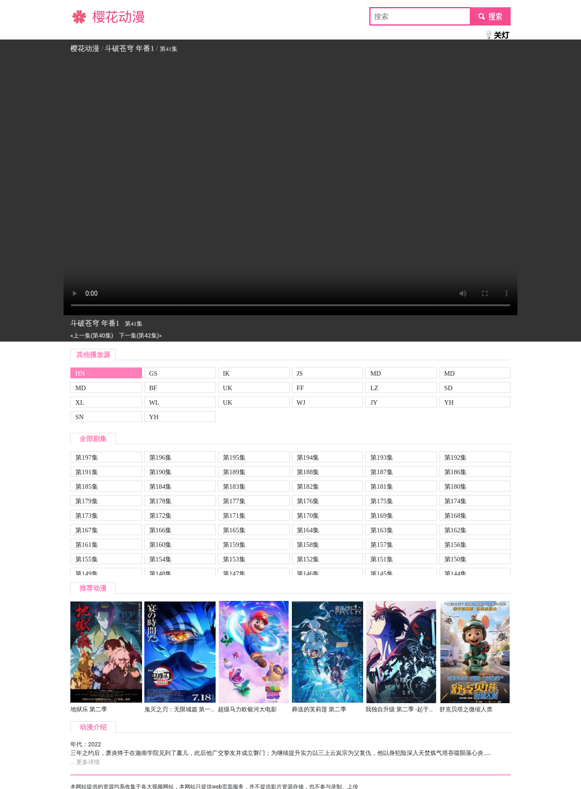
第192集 (455, 457)
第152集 (308, 559)
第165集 (234, 530)
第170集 (308, 515)
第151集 (381, 559)
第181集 (381, 486)
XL (79, 402)
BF (153, 388)
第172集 (160, 515)
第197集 (86, 457)
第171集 (234, 515)
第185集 (86, 486)
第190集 (160, 472)
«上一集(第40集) (91, 335)
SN (79, 417)
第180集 (455, 486)
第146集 (308, 573)
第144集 (455, 573)
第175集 (381, 501)
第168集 (455, 515)
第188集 (308, 472)
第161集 (86, 544)
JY (374, 402)
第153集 (234, 559)
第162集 (455, 530)
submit (490, 16)
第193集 (381, 457)
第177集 (234, 501)
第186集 (455, 472)
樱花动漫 (84, 16)
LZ (374, 388)
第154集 (160, 559)
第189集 (234, 472)
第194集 (308, 457)
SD (448, 388)
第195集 (234, 457)
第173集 (86, 515)
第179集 (86, 501)
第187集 (381, 472)
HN (80, 373)
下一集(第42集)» (140, 335)
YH (449, 402)
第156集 (455, 544)
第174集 (455, 501)
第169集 (381, 515)
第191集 (86, 472)
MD (375, 373)
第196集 (160, 457)
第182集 (308, 486)
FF (300, 388)
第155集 (86, 559)
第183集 (234, 486)
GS (153, 373)
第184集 (160, 486)
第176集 (308, 501)
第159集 (234, 544)
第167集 (86, 530)
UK (227, 388)
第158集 (308, 544)
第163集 (381, 530)
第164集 (308, 530)
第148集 (160, 573)
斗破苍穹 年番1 (129, 48)
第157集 (381, 544)
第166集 (160, 530)
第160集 (160, 544)
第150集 (455, 559)
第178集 (160, 501)
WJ (301, 402)
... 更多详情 (85, 762)
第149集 (86, 573)
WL (154, 402)
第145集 (381, 573)
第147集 (234, 573)
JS (300, 373)
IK (226, 373)
